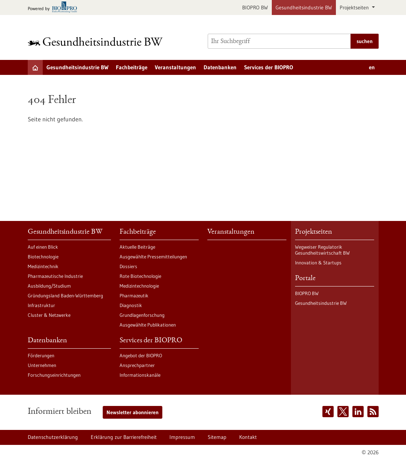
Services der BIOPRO (268, 67)
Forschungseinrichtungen (54, 375)
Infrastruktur (41, 305)
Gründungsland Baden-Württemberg (65, 295)
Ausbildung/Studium (49, 286)
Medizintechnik (43, 266)
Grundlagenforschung (142, 315)
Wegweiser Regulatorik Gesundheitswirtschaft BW (322, 250)
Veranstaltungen (175, 67)
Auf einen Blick (43, 247)
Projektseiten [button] (355, 7)
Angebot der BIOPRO (141, 355)
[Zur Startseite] (97, 41)
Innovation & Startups (318, 263)
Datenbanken (220, 67)
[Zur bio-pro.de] (54, 7)
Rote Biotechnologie (140, 276)
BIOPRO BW (255, 7)
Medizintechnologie (139, 286)
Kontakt (248, 437)
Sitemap (217, 437)
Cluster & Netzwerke (49, 315)
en (372, 67)
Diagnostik (131, 305)
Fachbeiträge (131, 67)
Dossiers (128, 266)
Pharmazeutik (134, 295)
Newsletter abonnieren (132, 412)
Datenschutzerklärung (53, 437)
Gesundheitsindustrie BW (304, 7)
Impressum (182, 437)
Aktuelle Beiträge (137, 247)
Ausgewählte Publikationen (148, 325)
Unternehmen (42, 365)
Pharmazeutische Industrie (55, 276)
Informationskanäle (140, 375)
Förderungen (41, 355)
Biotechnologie (43, 257)
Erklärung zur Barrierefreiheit (124, 437)
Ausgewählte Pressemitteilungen (153, 257)
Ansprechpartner (137, 365)
